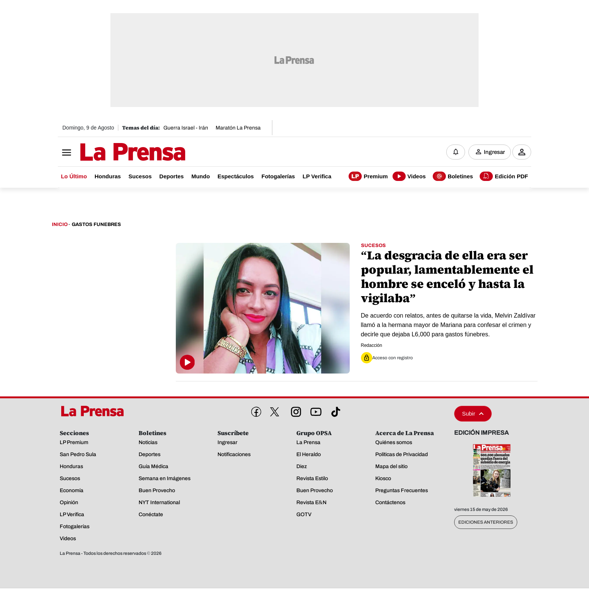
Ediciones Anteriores (485, 522)
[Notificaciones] (455, 152)
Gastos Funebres (96, 224)
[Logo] (114, 152)
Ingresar (494, 152)
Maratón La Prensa (238, 128)
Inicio (60, 224)
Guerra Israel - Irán (185, 128)
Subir (473, 413)
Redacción (371, 345)
